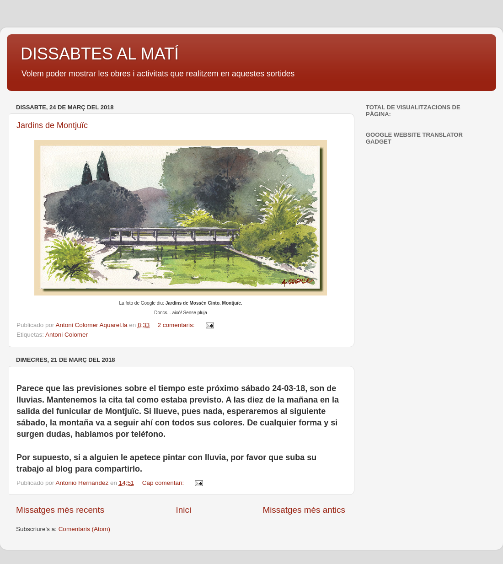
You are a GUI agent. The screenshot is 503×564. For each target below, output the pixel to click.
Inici (184, 510)
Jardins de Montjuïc (52, 125)
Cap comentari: (164, 482)
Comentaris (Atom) (84, 529)
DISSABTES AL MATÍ (100, 53)
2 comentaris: (177, 325)
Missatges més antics (303, 510)
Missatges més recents (60, 510)
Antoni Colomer (66, 334)
